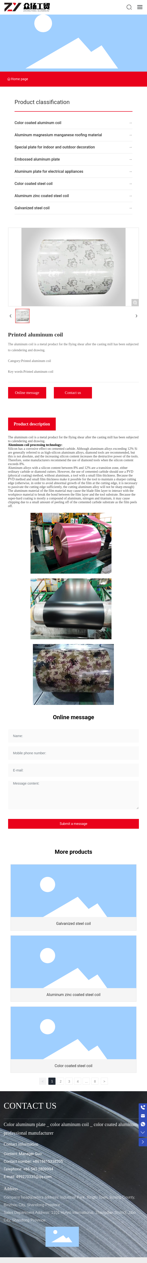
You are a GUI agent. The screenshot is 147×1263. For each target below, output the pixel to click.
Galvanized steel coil (32, 208)
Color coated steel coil (34, 183)
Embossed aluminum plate (37, 159)
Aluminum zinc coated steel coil (42, 196)
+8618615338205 (48, 1161)
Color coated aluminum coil (38, 123)
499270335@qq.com (33, 1176)
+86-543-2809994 (38, 1169)
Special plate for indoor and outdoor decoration (55, 147)
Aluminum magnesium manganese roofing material (58, 135)
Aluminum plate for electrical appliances (49, 171)
